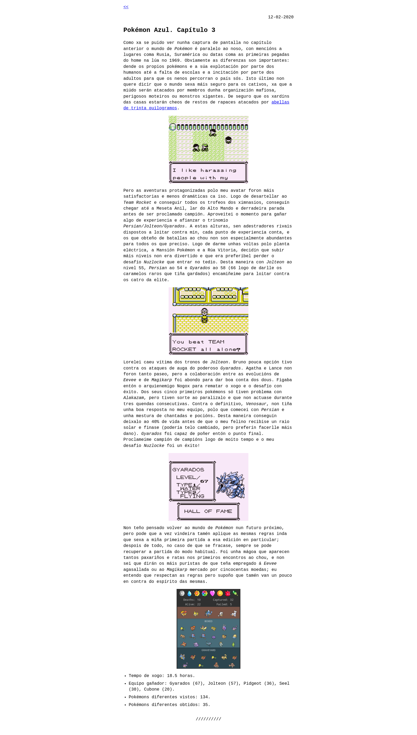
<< (125, 7)
